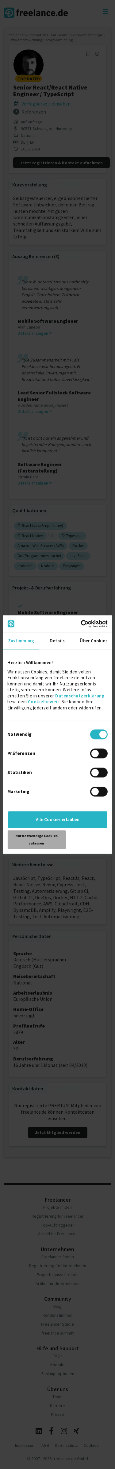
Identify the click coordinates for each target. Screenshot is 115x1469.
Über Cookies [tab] (93, 641)
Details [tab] (57, 641)
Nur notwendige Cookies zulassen (36, 839)
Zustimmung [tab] (21, 641)
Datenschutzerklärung (80, 696)
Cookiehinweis (44, 702)
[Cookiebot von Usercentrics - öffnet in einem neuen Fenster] (82, 624)
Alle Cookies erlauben (57, 819)
